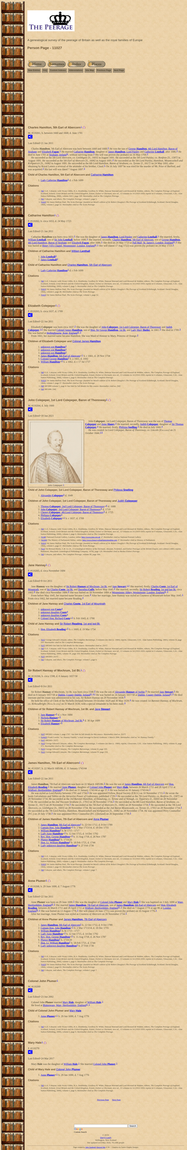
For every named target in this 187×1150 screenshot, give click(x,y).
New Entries (34, 70)
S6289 (44, 540)
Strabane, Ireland (57, 154)
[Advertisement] (106, 98)
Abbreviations (76, 70)
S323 (43, 202)
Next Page (119, 70)
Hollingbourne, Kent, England (62, 333)
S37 (43, 645)
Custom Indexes (58, 70)
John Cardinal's (90, 1147)
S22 (43, 549)
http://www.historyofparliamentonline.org (99, 540)
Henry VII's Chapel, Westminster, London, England (68, 245)
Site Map (89, 70)
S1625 (44, 737)
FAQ (45, 70)
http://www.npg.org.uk (90, 537)
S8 (42, 386)
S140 (43, 537)
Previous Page (104, 70)
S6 (42, 191)
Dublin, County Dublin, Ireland (74, 694)
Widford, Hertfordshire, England (44, 790)
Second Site (101, 1147)
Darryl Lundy (105, 1137)
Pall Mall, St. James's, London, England (152, 242)
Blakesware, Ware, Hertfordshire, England (64, 1005)
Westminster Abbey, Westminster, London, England (138, 592)
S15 (43, 640)
